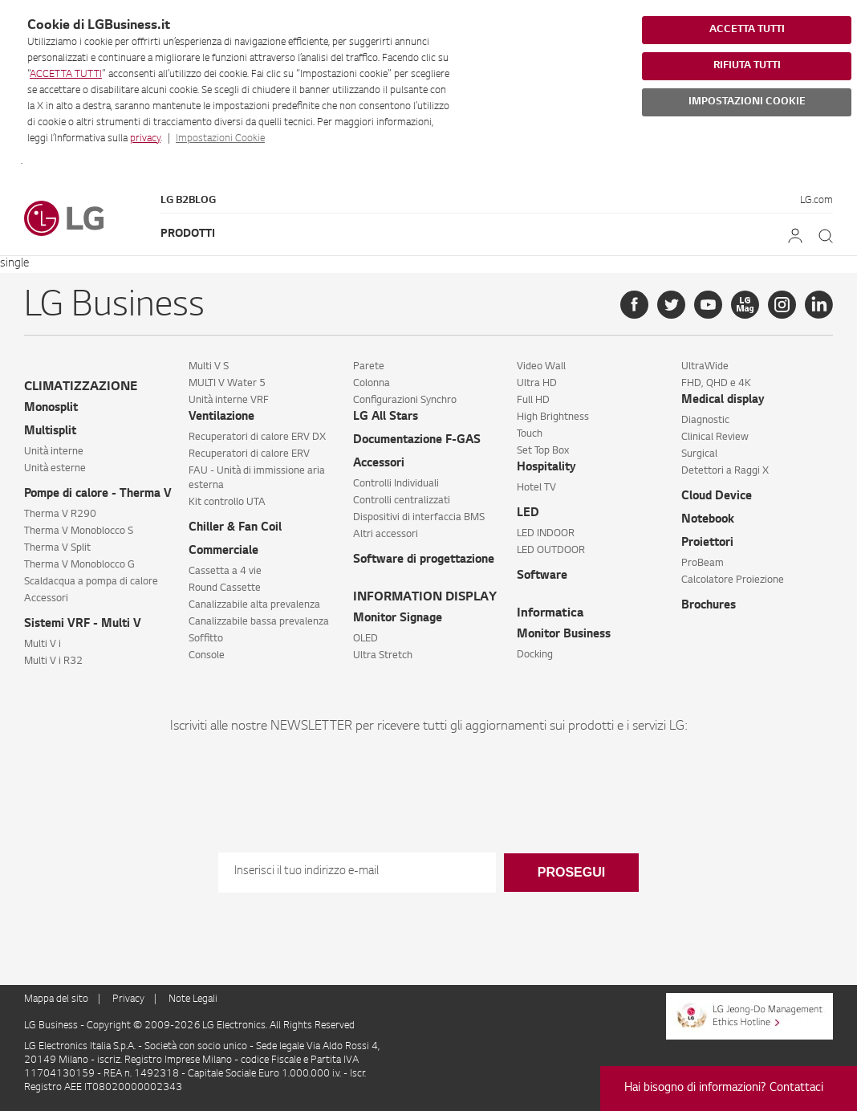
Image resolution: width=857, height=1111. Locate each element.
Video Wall (541, 366)
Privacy (128, 999)
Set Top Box (543, 451)
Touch (529, 434)
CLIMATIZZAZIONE (80, 387)
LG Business (52, 1026)
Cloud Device (716, 496)
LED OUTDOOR (551, 550)
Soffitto (206, 639)
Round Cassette (225, 588)
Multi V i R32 (53, 661)
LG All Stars (385, 417)
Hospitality (546, 468)
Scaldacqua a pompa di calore (91, 582)
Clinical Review (715, 437)
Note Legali (193, 999)
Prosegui (571, 872)
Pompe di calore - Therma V (98, 494)
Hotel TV (536, 488)
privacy (145, 138)
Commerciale (223, 551)
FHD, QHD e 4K (716, 383)
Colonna (371, 383)
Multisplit (50, 431)
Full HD (533, 400)
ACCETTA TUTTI (66, 74)
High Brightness (553, 417)
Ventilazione (221, 417)
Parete (368, 366)
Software (542, 576)
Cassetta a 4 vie (225, 571)
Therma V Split (57, 548)
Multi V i (42, 644)
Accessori (46, 598)
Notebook (707, 520)
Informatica (550, 614)
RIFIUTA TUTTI (747, 65)
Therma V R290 (60, 514)
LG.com (816, 200)
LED (528, 513)
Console (207, 655)
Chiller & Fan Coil (235, 528)
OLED (365, 639)
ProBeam (702, 563)
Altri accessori (385, 534)
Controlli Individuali (396, 484)
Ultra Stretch (382, 655)
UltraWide (705, 366)
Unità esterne (55, 468)
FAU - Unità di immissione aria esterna (257, 478)
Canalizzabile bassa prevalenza (259, 622)
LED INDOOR (546, 533)
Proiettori (707, 543)
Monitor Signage (397, 618)
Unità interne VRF (229, 400)
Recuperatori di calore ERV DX (257, 437)
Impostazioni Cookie (220, 138)
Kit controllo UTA (227, 502)
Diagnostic (705, 420)
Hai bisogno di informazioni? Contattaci (723, 1088)
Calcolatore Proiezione (732, 580)
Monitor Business (564, 635)
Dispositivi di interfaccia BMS (419, 517)
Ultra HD (537, 383)
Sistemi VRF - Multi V (82, 624)
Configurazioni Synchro (405, 400)
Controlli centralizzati (401, 501)
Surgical (699, 454)
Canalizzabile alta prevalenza (254, 605)
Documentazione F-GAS (417, 440)
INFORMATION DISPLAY (425, 597)
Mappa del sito (56, 999)
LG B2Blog (188, 200)
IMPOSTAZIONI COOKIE (747, 102)
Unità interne (53, 452)
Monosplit (51, 408)
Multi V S (209, 366)
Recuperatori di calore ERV (249, 454)
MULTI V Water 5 (227, 383)
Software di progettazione (423, 560)
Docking (535, 655)
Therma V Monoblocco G (79, 565)
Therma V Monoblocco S (78, 531)
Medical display (723, 400)
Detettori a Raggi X (725, 471)
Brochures (708, 606)
